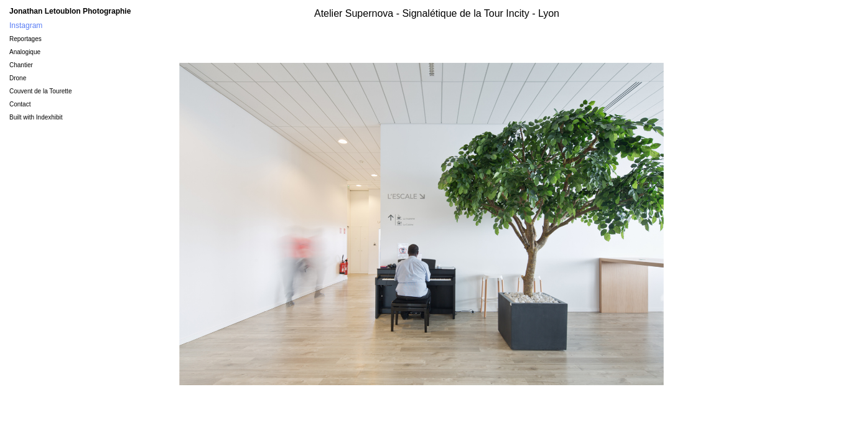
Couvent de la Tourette (40, 91)
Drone (17, 78)
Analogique (24, 52)
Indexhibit (49, 117)
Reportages (25, 38)
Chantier (21, 65)
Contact (19, 104)
